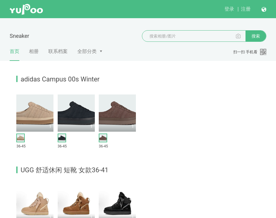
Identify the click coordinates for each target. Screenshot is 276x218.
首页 (14, 54)
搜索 (256, 36)
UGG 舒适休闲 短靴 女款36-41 (64, 170)
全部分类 (87, 51)
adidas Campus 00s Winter (60, 79)
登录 (229, 9)
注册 (246, 9)
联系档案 (58, 51)
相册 (34, 51)
